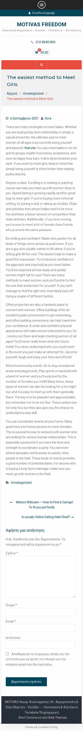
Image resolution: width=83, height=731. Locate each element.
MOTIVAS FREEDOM (41, 24)
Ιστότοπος (13, 638)
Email (11, 621)
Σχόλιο (12, 553)
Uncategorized (21, 482)
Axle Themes (57, 717)
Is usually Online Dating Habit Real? (46, 517)
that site (30, 148)
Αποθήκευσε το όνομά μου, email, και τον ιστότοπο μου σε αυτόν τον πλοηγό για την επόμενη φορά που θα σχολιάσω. (37, 659)
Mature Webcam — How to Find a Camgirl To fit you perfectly (44, 504)
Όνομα (11, 605)
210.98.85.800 (45, 42)
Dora (48, 118)
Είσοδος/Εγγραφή (42, 13)
